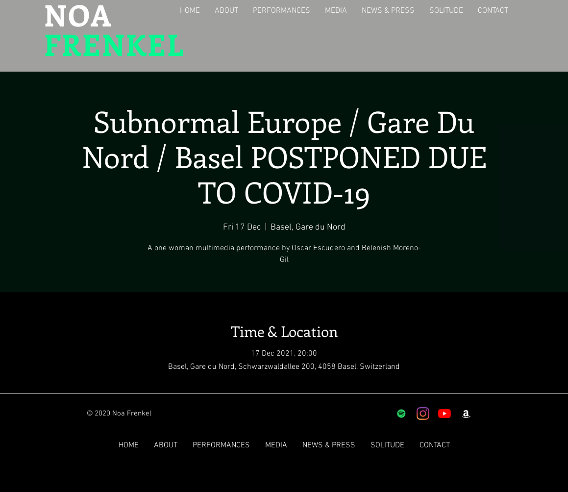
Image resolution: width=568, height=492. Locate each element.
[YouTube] (444, 413)
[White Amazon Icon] (466, 413)
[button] (228, 11)
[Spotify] (401, 413)
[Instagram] (423, 413)
